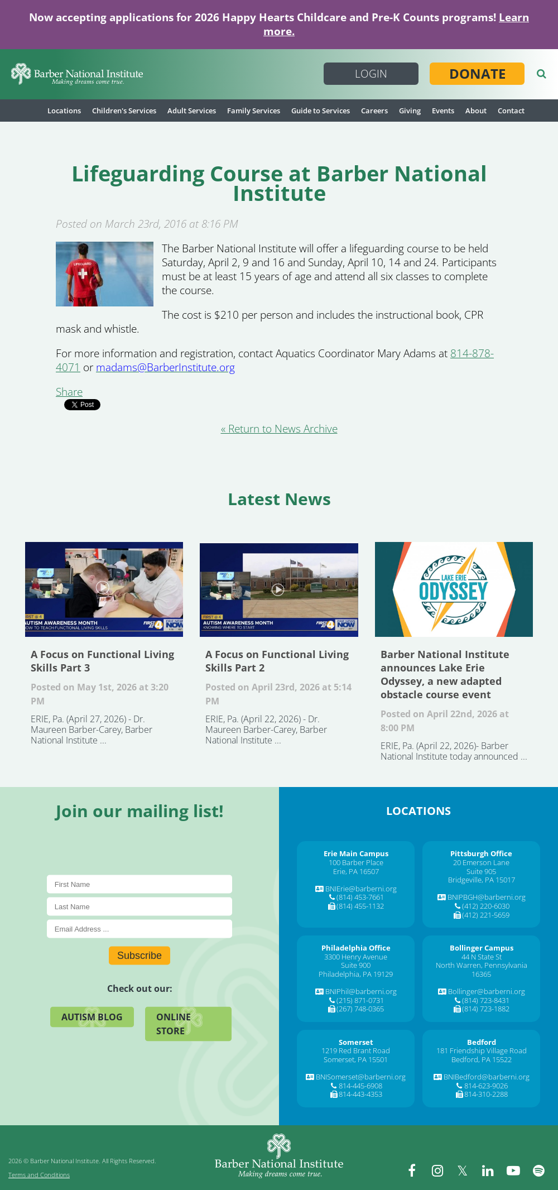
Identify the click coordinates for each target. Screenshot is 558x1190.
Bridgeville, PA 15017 (481, 880)
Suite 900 (356, 965)
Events (443, 110)
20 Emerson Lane (481, 862)
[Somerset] (356, 1042)
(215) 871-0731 (360, 1000)
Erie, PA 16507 (356, 871)
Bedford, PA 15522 (481, 1059)
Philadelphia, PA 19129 (356, 974)
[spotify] (538, 1170)
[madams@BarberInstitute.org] (165, 367)
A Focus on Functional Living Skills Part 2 (279, 589)
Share (69, 392)
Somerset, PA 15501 (356, 1059)
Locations (64, 110)
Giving (410, 110)
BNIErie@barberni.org (361, 889)
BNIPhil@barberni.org (361, 991)
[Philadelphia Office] (356, 948)
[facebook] (413, 1170)
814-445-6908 (360, 1086)
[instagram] (438, 1170)
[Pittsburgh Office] (481, 853)
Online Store (173, 1024)
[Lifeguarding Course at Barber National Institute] (104, 302)
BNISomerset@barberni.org (361, 1077)
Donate (477, 74)
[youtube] (513, 1170)
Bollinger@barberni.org (486, 991)
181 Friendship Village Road (481, 1050)
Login (371, 73)
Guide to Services (320, 110)
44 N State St (481, 957)
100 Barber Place (356, 862)
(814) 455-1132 (360, 906)
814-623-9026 (486, 1086)
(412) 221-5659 (485, 915)
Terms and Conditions (39, 1174)
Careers (374, 110)
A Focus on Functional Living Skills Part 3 (104, 589)
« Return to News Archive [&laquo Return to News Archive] (279, 428)
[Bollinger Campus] (481, 948)
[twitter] (463, 1170)
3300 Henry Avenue (355, 957)
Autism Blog (92, 1017)
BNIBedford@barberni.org (487, 1077)
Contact (511, 110)
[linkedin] (488, 1170)
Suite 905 (481, 871)
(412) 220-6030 (485, 906)
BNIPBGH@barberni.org (487, 897)
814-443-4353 (360, 1094)
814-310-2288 (486, 1094)
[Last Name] (140, 907)
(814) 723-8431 (485, 1000)
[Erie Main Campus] (356, 853)
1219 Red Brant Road (355, 1050)
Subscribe (139, 955)
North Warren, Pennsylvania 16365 (481, 969)
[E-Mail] (140, 929)
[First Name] (140, 884)
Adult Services (191, 110)
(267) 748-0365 (360, 1009)
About (476, 110)
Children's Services (124, 110)
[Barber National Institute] (77, 74)
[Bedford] (481, 1042)
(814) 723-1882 (485, 1009)
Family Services (253, 110)
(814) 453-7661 (360, 897)
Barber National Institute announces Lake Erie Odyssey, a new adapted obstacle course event (454, 589)
